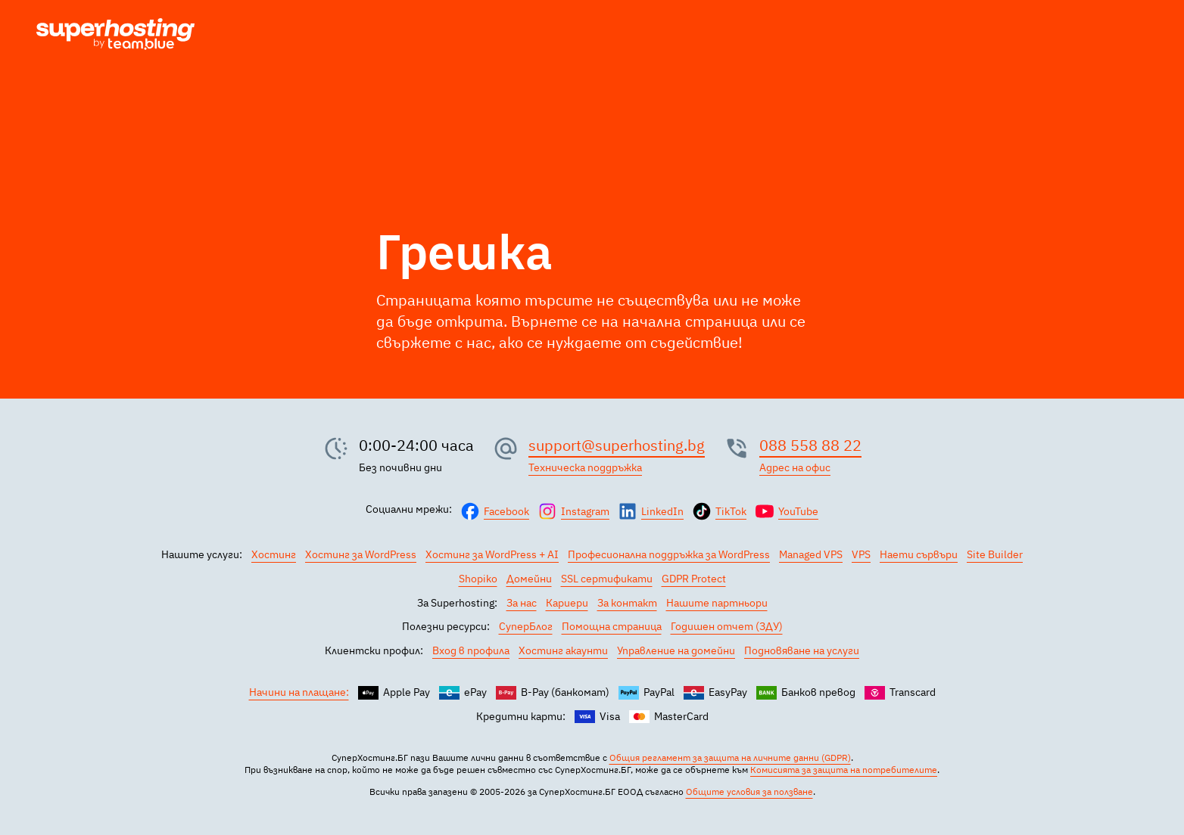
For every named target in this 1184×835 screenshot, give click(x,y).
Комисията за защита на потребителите (843, 769)
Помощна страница (612, 626)
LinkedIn (662, 511)
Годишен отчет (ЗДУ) (727, 626)
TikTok (730, 511)
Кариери (567, 603)
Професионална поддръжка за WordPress (669, 554)
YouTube (798, 511)
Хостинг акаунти (563, 650)
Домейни (529, 578)
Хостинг (273, 554)
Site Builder (995, 554)
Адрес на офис (794, 467)
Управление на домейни (676, 650)
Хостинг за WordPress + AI (492, 554)
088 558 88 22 (810, 445)
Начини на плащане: (299, 692)
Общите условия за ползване (749, 791)
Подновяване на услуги (801, 650)
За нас (521, 603)
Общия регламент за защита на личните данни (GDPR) (730, 757)
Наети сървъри (919, 554)
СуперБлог (526, 626)
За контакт (627, 603)
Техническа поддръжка (585, 467)
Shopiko (478, 578)
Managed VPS (811, 554)
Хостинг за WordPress (360, 554)
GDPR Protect (694, 578)
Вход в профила (470, 650)
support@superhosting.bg (616, 445)
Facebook (506, 511)
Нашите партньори (717, 603)
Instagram (585, 511)
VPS (861, 554)
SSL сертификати (607, 578)
